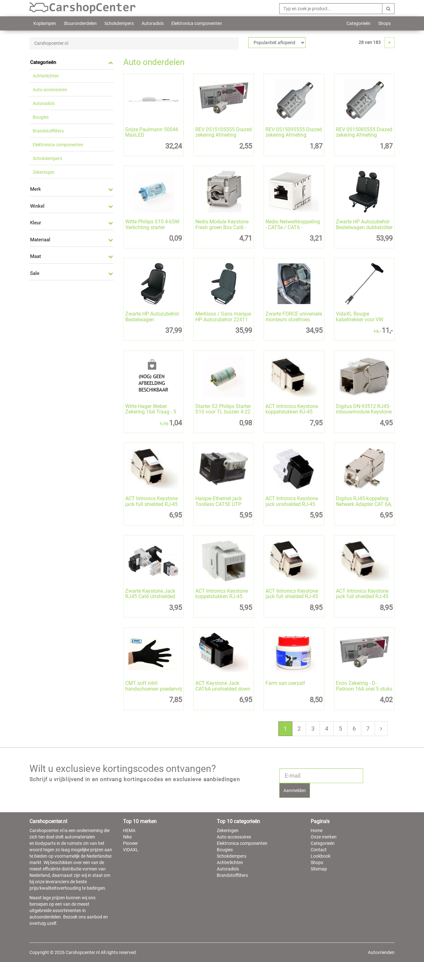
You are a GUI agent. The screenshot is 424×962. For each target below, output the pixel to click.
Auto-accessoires (50, 89)
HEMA (129, 830)
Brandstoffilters (48, 130)
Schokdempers (119, 23)
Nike (127, 836)
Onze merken (324, 836)
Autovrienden (381, 952)
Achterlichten (46, 75)
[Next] (390, 42)
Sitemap (319, 868)
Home (316, 830)
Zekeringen (43, 172)
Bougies (41, 117)
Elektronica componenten (196, 23)
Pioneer (130, 843)
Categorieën (359, 23)
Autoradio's (153, 23)
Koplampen (44, 23)
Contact (319, 849)
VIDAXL (130, 849)
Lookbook (320, 856)
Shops (384, 23)
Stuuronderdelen (80, 23)
